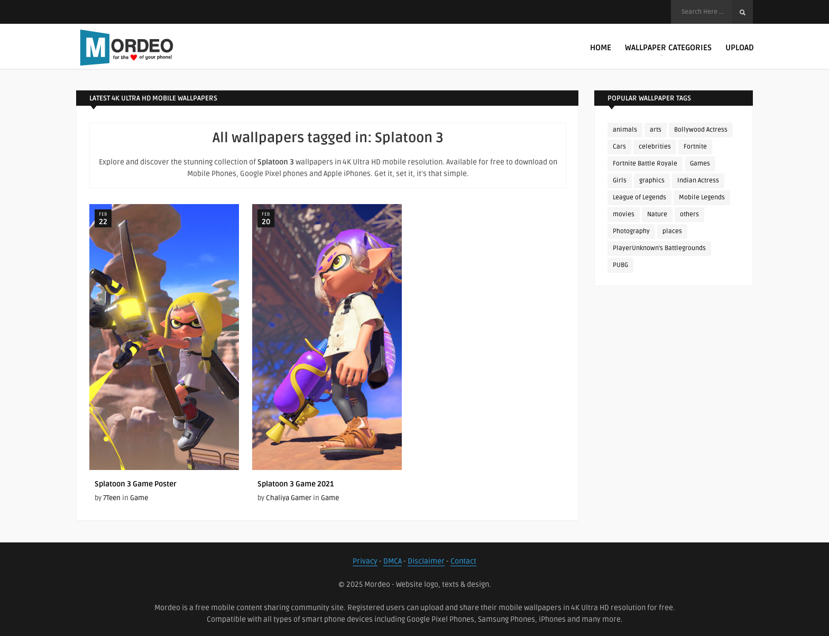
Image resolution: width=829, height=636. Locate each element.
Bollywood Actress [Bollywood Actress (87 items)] (700, 130)
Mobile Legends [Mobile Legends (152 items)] (702, 197)
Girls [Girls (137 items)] (620, 181)
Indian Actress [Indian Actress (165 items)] (698, 181)
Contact (463, 561)
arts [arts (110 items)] (655, 130)
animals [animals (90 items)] (625, 130)
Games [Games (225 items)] (700, 164)
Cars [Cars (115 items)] (619, 147)
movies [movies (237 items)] (623, 214)
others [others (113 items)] (689, 214)
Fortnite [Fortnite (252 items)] (695, 147)
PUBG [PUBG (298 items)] (620, 265)
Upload (739, 47)
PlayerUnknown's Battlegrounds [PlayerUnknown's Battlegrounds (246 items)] (659, 248)
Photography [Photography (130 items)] (631, 231)
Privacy (365, 561)
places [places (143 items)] (672, 231)
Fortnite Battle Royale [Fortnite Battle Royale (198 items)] (645, 164)
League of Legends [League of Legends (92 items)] (639, 197)
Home (600, 47)
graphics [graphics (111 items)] (652, 181)
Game (139, 498)
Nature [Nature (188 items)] (657, 214)
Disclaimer (426, 561)
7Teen (112, 498)
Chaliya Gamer (288, 498)
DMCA (392, 561)
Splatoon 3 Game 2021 (295, 484)
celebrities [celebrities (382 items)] (655, 147)
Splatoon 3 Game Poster (136, 484)
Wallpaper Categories (668, 50)
